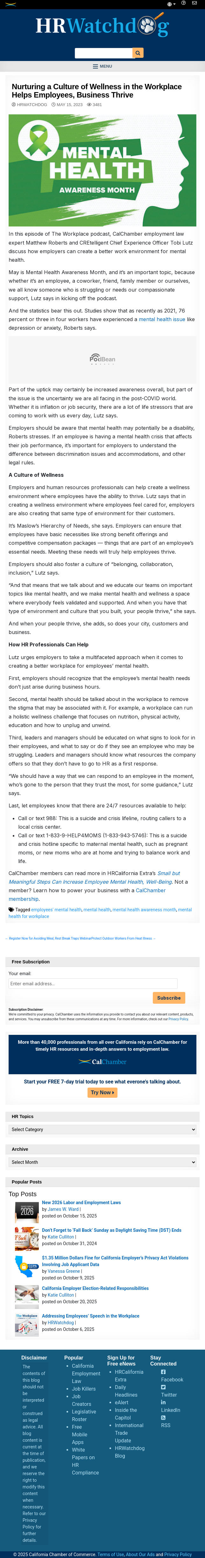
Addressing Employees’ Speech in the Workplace (90, 1316)
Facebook (172, 1380)
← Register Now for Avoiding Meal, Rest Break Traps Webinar (48, 938)
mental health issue (163, 319)
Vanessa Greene (64, 1271)
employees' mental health (56, 909)
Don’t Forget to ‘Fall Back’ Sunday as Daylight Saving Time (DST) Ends (111, 1230)
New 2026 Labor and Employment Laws (81, 1202)
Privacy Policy (178, 1019)
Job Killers (84, 1389)
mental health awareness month (144, 909)
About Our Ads (140, 1554)
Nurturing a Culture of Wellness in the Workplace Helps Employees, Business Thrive (97, 90)
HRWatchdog (32, 105)
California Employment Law (86, 1373)
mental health (97, 909)
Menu (106, 66)
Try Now (100, 1092)
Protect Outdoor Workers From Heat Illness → (123, 938)
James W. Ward (63, 1209)
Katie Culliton (61, 1236)
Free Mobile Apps (79, 1434)
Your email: (20, 973)
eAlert (121, 1403)
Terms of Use (110, 1554)
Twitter (169, 1395)
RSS (165, 1425)
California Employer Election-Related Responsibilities (95, 1288)
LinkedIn (170, 1410)
